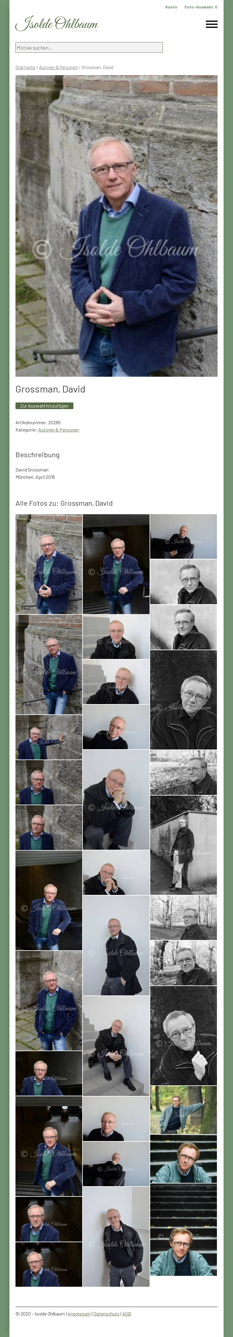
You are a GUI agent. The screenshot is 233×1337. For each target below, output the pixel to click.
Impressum (79, 1313)
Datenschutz (106, 1313)
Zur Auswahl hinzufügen (44, 406)
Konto (171, 6)
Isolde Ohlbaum (56, 24)
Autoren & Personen (58, 67)
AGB (126, 1313)
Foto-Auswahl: (201, 6)
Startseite (25, 67)
